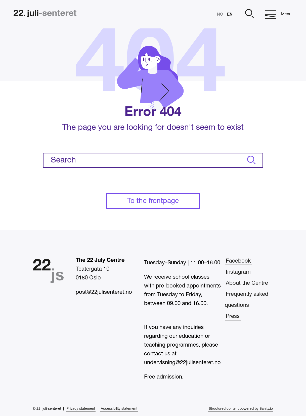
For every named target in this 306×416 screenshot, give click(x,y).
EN (230, 14)
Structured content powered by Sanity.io (241, 408)
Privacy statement (80, 408)
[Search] (251, 160)
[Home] (45, 14)
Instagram (238, 272)
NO (220, 14)
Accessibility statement (119, 408)
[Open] (249, 14)
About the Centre (247, 283)
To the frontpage (153, 201)
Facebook (238, 261)
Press (233, 316)
